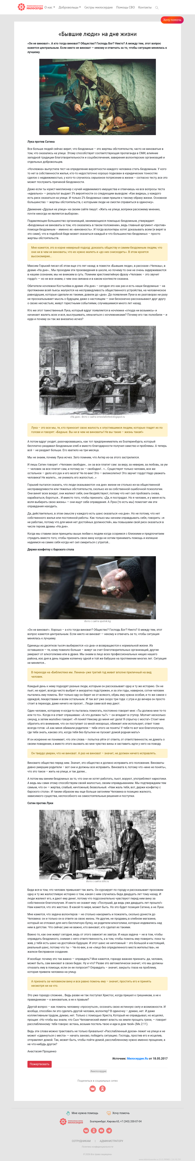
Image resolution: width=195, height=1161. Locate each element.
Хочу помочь (172, 20)
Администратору (111, 1141)
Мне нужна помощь (81, 1113)
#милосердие (98, 1071)
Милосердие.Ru (137, 1058)
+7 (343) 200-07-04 (131, 1121)
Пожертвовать (39, 1064)
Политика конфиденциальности (97, 1147)
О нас (48, 7)
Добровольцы (68, 7)
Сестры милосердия (98, 7)
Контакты (145, 7)
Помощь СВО (125, 7)
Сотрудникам (81, 1141)
